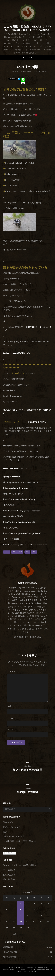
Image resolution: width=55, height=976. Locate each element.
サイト (10, 730)
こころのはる (14, 71)
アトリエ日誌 (9, 870)
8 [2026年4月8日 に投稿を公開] (20, 910)
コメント (11, 671)
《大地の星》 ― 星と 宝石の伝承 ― (19, 841)
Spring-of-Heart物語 (11, 353)
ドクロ (7, 552)
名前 (10, 706)
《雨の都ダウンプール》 (14, 837)
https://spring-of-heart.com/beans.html (20, 522)
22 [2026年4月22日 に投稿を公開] (21, 922)
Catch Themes (32, 971)
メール (10, 718)
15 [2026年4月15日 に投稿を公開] (20, 916)
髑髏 (34, 552)
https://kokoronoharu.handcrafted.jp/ (19, 500)
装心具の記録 (9, 880)
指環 (27, 552)
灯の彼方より (9, 875)
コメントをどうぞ (42, 71)
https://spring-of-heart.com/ (16, 488)
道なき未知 (8, 822)
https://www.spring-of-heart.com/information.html (25, 545)
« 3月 (13, 934)
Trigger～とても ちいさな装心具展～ (19, 865)
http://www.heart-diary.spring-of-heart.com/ (22, 511)
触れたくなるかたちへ (13, 827)
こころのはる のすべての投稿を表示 (27, 637)
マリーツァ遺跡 (17, 552)
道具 (5, 832)
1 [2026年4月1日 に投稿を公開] (20, 904)
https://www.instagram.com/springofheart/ (22, 534)
